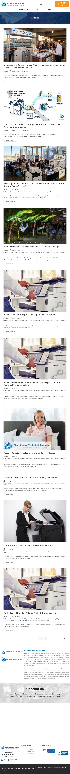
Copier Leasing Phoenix (47, 252)
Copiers (56, 252)
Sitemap (40, 767)
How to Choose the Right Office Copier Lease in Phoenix (30, 314)
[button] (41, 3)
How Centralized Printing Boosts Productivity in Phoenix (30, 477)
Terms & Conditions (48, 767)
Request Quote (31, 751)
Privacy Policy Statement (60, 767)
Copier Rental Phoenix (14, 620)
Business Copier (9, 192)
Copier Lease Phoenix (27, 192)
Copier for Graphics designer (40, 619)
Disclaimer (52, 770)
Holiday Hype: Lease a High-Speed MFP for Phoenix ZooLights (32, 246)
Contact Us (31, 753)
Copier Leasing (38, 192)
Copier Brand (18, 192)
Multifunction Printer (43, 620)
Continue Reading (10, 81)
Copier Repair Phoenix (26, 620)
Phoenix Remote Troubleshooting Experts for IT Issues (29, 453)
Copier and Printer (19, 252)
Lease (31, 749)
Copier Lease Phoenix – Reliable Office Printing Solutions (31, 613)
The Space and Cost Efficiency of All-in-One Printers (28, 545)
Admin (7, 71)
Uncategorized (25, 71)
